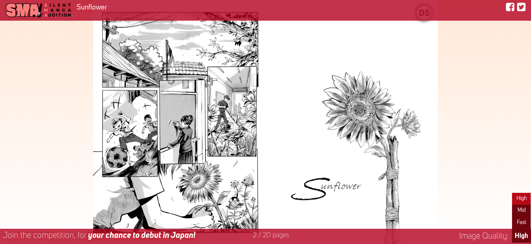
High (521, 198)
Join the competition (99, 235)
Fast (521, 222)
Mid (521, 210)
